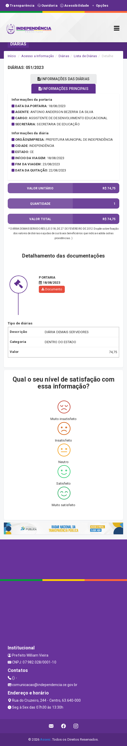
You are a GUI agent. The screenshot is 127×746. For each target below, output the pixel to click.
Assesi (45, 739)
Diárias (64, 56)
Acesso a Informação (37, 56)
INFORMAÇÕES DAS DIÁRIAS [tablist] (63, 79)
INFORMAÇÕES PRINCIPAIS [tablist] (63, 89)
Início (12, 56)
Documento (51, 289)
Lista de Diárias (85, 56)
